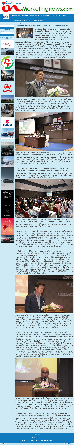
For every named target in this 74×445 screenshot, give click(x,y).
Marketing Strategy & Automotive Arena (21, 23)
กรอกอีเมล (2, 31)
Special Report (30, 23)
